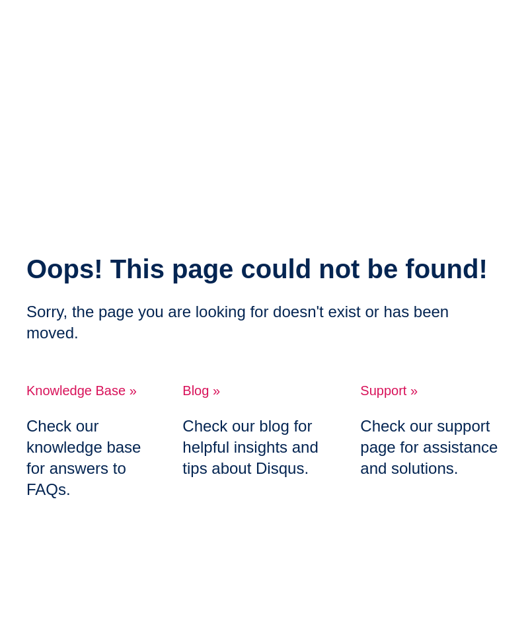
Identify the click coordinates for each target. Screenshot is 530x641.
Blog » (201, 390)
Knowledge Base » (81, 390)
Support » (389, 390)
